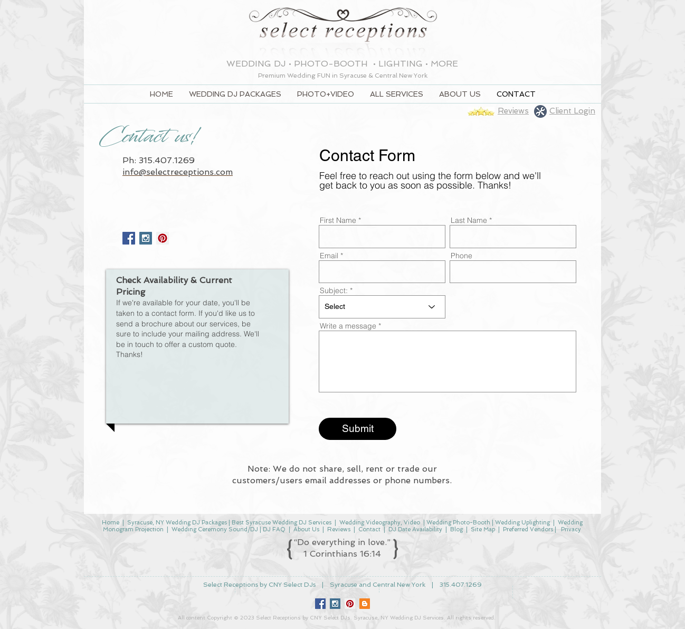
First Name (338, 220)
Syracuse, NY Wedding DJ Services (399, 618)
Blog (456, 529)
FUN (324, 75)
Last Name (469, 220)
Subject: (334, 290)
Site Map (483, 529)
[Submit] (357, 429)
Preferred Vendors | (531, 529)
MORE (444, 64)
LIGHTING (400, 64)
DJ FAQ (274, 529)
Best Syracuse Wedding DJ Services (281, 522)
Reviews (338, 529)
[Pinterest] (162, 238)
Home (110, 522)
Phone (461, 255)
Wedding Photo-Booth (458, 522)
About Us (306, 529)
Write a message (348, 326)
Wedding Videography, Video (379, 522)
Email (329, 255)
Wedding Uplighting (522, 522)
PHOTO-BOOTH (332, 64)
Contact (369, 529)
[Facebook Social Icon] (128, 238)
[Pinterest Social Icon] (350, 603)
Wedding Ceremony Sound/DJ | (217, 529)
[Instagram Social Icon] (145, 238)
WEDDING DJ (256, 64)
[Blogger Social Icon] (364, 603)
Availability (428, 529)
